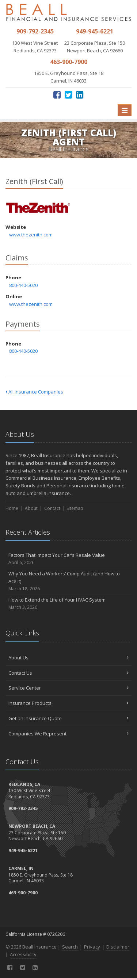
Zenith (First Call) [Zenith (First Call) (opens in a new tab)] (38, 207)
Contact (52, 508)
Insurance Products (68, 703)
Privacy (92, 946)
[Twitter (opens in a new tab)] (68, 94)
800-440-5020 (23, 285)
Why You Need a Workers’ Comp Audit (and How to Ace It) (68, 581)
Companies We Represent (68, 733)
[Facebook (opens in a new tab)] (57, 94)
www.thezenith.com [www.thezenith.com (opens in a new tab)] (31, 234)
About (31, 508)
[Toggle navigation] (125, 110)
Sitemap (74, 508)
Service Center (68, 687)
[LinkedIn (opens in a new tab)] (80, 94)
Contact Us (68, 673)
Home (11, 508)
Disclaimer (117, 946)
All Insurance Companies (34, 391)
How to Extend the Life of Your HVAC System (68, 603)
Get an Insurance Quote (68, 718)
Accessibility (23, 954)
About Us (68, 657)
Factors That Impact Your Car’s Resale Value (68, 559)
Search (70, 946)
